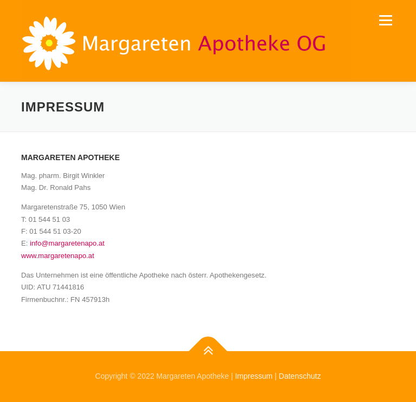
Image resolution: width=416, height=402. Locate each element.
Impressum (253, 376)
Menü (385, 20)
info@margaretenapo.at (67, 243)
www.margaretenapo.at (57, 256)
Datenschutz (300, 376)
